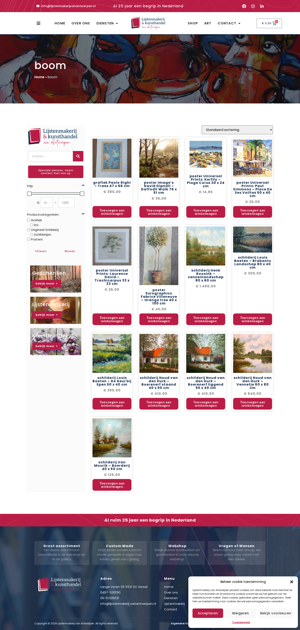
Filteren (41, 251)
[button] (292, 582)
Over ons (80, 23)
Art (207, 23)
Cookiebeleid (241, 622)
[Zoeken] (78, 156)
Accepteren (208, 613)
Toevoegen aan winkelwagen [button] (112, 236)
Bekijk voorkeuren (275, 613)
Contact (229, 23)
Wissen (70, 251)
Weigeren (240, 613)
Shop (193, 23)
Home (60, 23)
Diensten (107, 23)
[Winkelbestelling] (237, 154)
